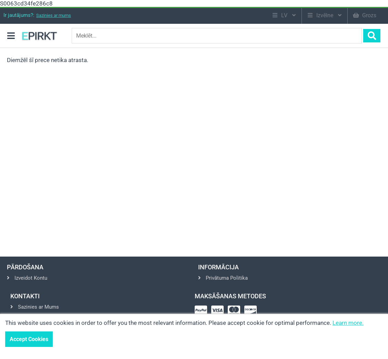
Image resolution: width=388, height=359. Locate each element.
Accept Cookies (29, 339)
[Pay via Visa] (218, 312)
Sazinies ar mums (53, 15)
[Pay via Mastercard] (235, 312)
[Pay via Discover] (251, 312)
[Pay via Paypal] (202, 312)
